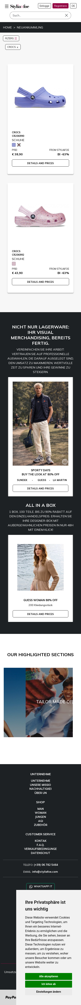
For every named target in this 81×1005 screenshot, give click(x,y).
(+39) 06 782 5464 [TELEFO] (46, 865)
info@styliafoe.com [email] (45, 871)
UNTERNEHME (40, 780)
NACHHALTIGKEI (40, 789)
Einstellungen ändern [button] (48, 991)
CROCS (13, 46)
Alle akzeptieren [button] (48, 976)
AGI (40, 821)
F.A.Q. (40, 845)
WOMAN (40, 812)
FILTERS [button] (11, 38)
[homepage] (19, 7)
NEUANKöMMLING (30, 27)
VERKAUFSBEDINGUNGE (40, 849)
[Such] (40, 15)
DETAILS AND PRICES (40, 163)
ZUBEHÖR (40, 825)
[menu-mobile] (6, 6)
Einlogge (44, 5)
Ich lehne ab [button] (49, 984)
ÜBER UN (40, 793)
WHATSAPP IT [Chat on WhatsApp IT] (40, 886)
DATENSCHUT (40, 853)
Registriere (60, 5)
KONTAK (40, 841)
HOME (7, 27)
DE (73, 5)
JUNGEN (40, 817)
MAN (40, 809)
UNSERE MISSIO (40, 785)
